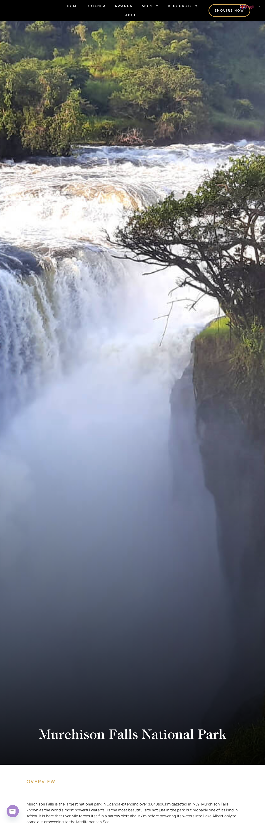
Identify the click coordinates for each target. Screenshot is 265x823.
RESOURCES (183, 6)
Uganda (97, 6)
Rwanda (124, 6)
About (132, 15)
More (150, 6)
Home (73, 6)
